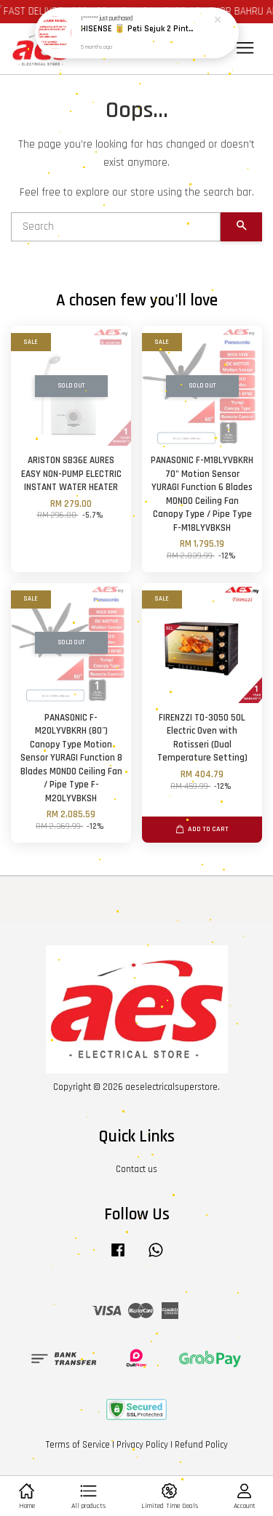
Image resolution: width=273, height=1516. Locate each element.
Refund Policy (201, 1445)
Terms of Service (78, 1445)
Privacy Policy (142, 1445)
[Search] (116, 226)
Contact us (136, 1169)
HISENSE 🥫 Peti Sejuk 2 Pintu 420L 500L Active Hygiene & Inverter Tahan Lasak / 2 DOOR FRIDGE (137, 23)
